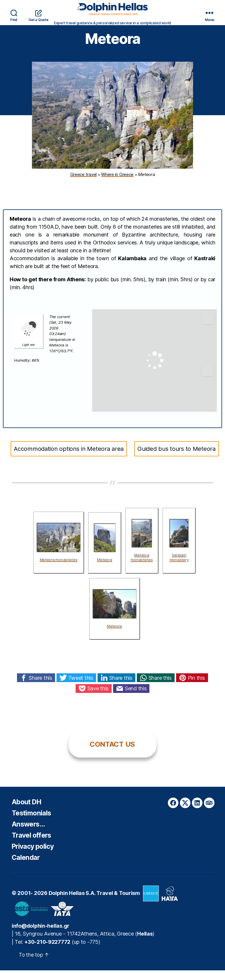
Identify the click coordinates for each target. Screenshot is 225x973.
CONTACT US (112, 747)
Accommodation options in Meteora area (69, 451)
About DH (28, 805)
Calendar (26, 860)
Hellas (145, 937)
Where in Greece (117, 177)
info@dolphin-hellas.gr (41, 929)
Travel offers (33, 838)
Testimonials (32, 816)
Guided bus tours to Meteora (176, 451)
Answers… (29, 827)
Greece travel (83, 177)
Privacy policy (34, 849)
